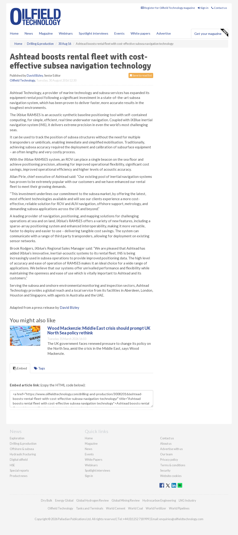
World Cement (115, 508)
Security (165, 470)
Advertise (163, 33)
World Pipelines (179, 508)
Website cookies (171, 476)
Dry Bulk (46, 500)
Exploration (17, 438)
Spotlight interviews (93, 33)
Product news (18, 476)
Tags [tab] (39, 368)
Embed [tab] (20, 368)
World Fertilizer (156, 508)
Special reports (19, 470)
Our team (166, 454)
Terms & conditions (172, 465)
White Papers (93, 459)
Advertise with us (171, 449)
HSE (12, 465)
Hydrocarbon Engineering (159, 500)
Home (14, 33)
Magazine (46, 33)
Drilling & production (23, 443)
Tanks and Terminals (89, 508)
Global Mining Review (126, 500)
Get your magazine (211, 33)
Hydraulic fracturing (23, 454)
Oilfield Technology (22, 80)
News (88, 449)
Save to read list (141, 75)
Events (119, 33)
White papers (140, 33)
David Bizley (35, 75)
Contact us (219, 7)
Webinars (66, 33)
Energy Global (64, 500)
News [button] (29, 33)
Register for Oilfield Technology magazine (168, 7)
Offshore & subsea (22, 449)
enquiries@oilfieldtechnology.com (181, 519)
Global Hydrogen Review (92, 500)
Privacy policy (169, 459)
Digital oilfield (19, 459)
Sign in (203, 7)
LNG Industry (187, 500)
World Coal (135, 508)
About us (166, 443)
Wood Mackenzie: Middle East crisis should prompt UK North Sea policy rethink (98, 330)
